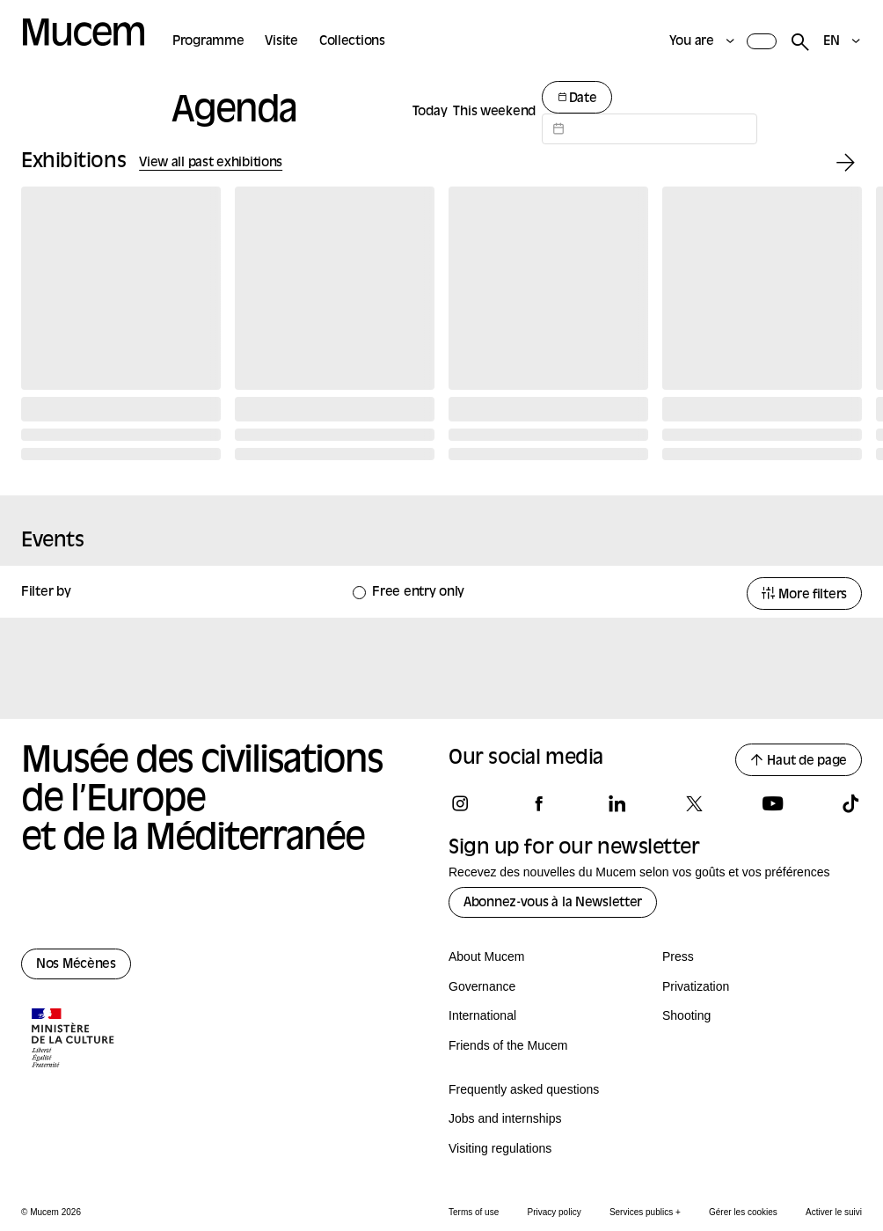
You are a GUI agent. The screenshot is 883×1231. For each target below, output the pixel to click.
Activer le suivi (834, 1212)
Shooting (686, 1015)
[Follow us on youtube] (772, 803)
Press (678, 956)
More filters (804, 594)
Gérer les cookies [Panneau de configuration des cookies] (743, 1212)
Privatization (695, 986)
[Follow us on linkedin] (616, 803)
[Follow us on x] (693, 803)
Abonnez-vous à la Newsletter (552, 903)
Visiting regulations (500, 1148)
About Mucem (486, 956)
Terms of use (474, 1212)
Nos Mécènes (76, 964)
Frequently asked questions (524, 1089)
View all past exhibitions (210, 163)
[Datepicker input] (649, 129)
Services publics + (645, 1212)
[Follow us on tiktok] (850, 803)
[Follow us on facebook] (538, 803)
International (482, 1015)
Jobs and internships (505, 1118)
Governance (482, 986)
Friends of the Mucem (508, 1045)
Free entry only (418, 592)
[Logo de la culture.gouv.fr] (74, 1040)
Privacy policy (554, 1212)
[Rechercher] (800, 43)
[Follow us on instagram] (460, 803)
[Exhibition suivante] (845, 163)
